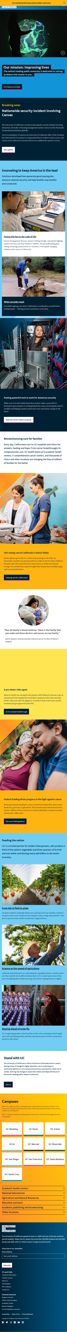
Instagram (11, 1322)
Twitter (7, 1322)
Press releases (6, 1287)
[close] (64, 3)
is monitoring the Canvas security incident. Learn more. (31, 3)
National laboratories (13, 1193)
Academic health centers (15, 1188)
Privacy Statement (27, 1314)
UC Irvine (55, 1129)
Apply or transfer (7, 1297)
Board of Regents (7, 1306)
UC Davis (33, 1129)
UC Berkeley (12, 1129)
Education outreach (12, 1202)
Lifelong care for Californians (16, 578)
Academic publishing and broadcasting (22, 1207)
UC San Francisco (33, 1159)
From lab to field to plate (15, 908)
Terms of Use (16, 1314)
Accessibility (5, 1314)
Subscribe (7, 1265)
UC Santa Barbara (55, 1159)
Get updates (8, 150)
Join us (8, 1085)
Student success (7, 1278)
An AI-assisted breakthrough (16, 712)
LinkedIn (23, 1322)
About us (5, 1281)
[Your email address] (33, 1256)
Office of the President (9, 1300)
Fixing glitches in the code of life (20, 236)
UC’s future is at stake (12, 87)
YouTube (19, 1322)
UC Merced (33, 1144)
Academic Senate (7, 1303)
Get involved (6, 1284)
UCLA (12, 1144)
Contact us (5, 1290)
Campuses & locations (9, 1275)
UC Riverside (55, 1144)
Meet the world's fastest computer (19, 420)
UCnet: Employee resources (11, 1309)
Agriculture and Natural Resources (20, 1197)
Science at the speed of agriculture (20, 968)
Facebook (3, 1322)
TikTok (15, 1322)
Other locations (10, 1212)
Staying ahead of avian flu (15, 1028)
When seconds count (14, 301)
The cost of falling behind (15, 821)
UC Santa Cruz (12, 1174)
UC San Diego (12, 1159)
